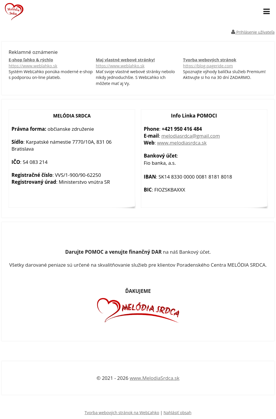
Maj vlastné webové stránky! (138, 63)
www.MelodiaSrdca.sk (154, 378)
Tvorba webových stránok (225, 63)
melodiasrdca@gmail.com (190, 135)
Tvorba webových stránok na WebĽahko (122, 412)
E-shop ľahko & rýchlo (51, 63)
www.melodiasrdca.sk (181, 142)
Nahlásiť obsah (177, 412)
